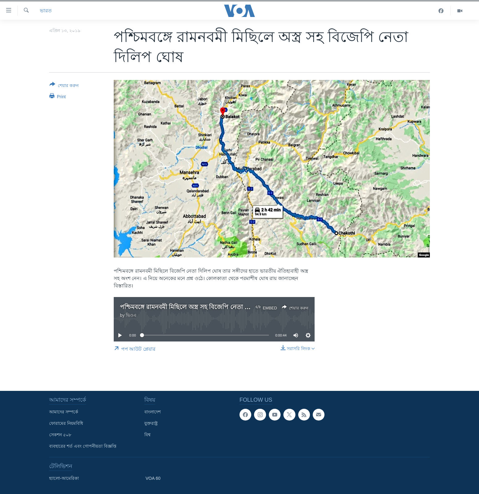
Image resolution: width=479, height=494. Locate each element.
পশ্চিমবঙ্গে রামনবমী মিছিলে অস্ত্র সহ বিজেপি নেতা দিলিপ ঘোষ (196, 307)
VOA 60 (153, 478)
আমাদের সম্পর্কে (63, 411)
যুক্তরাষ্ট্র (151, 423)
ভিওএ (131, 315)
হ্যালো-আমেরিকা (64, 478)
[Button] (63, 86)
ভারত (46, 10)
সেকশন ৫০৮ (60, 434)
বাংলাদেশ (152, 411)
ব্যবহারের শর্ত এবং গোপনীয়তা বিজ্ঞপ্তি (83, 446)
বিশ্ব (147, 434)
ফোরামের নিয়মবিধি (66, 423)
